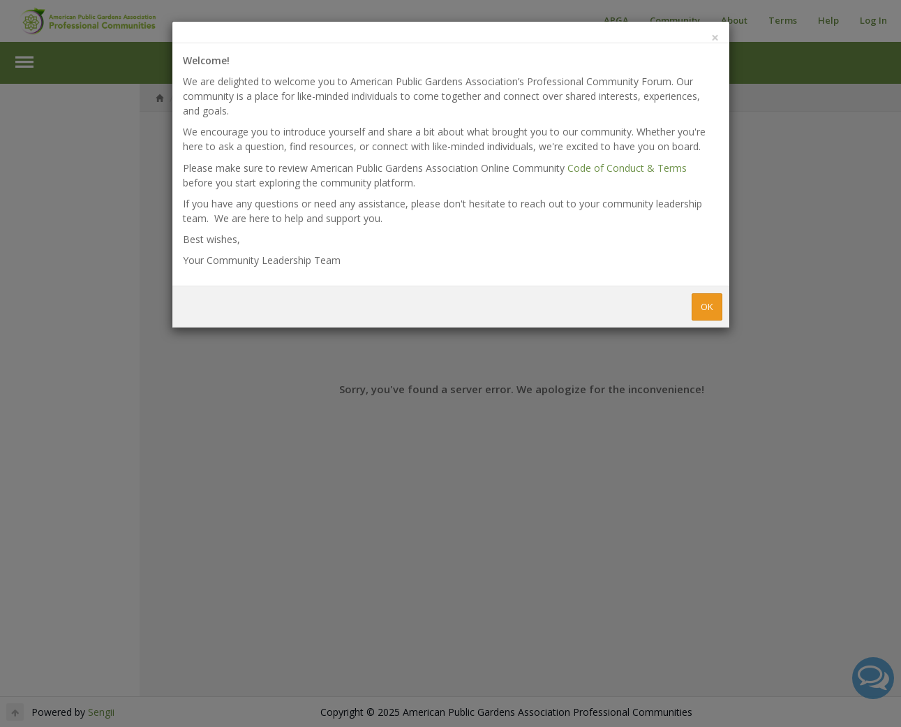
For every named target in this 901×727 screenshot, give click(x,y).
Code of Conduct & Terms (627, 168)
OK (707, 306)
